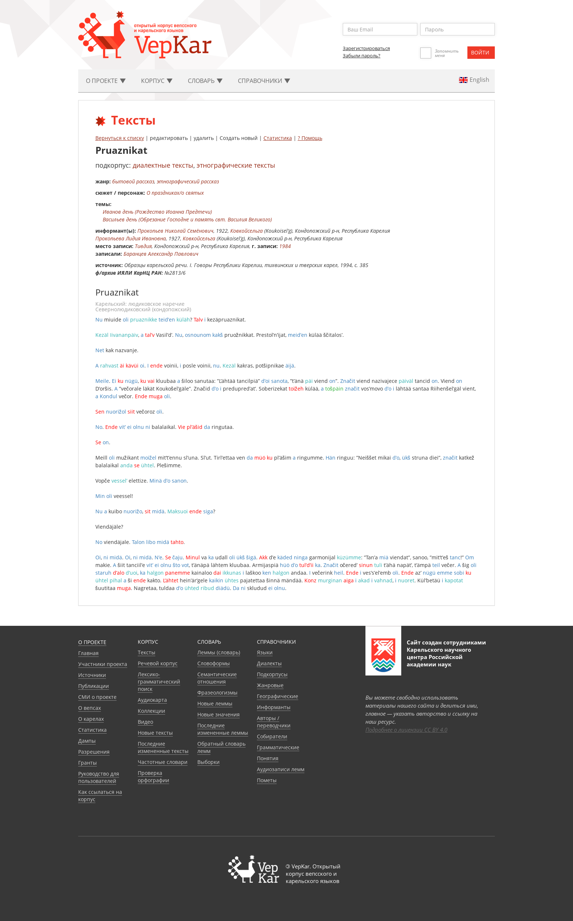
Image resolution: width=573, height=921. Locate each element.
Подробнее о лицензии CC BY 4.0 (406, 729)
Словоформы (213, 663)
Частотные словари (162, 761)
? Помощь (310, 137)
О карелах (91, 718)
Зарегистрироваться (366, 48)
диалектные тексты (163, 165)
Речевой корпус (158, 663)
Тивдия (143, 246)
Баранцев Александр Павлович (161, 253)
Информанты (274, 707)
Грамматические (278, 747)
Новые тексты (155, 732)
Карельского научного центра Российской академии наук (439, 657)
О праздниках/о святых (175, 192)
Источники (92, 674)
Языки (265, 652)
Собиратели (272, 736)
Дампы (87, 740)
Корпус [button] (156, 81)
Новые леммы (214, 703)
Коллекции (151, 710)
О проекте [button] (106, 81)
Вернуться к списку (119, 137)
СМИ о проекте (97, 696)
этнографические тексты (236, 165)
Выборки (208, 761)
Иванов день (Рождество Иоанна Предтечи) (157, 211)
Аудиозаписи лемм (280, 769)
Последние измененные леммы (222, 729)
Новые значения (218, 714)
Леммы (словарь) (218, 652)
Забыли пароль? (361, 55)
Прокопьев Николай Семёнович (175, 230)
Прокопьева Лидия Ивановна (130, 238)
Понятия (267, 758)
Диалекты (269, 663)
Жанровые (270, 685)
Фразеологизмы (217, 692)
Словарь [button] (205, 81)
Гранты (87, 762)
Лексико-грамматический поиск (159, 681)
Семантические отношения (217, 678)
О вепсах (89, 707)
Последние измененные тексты (163, 747)
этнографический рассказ (188, 181)
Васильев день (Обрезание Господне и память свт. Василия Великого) (187, 219)
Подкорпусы (272, 674)
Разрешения (94, 751)
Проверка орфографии (153, 776)
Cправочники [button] (264, 81)
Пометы (267, 780)
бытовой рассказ (133, 181)
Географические (277, 696)
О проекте (92, 642)
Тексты (146, 652)
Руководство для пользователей (98, 777)
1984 (285, 246)
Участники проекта (102, 664)
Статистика (277, 137)
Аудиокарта (152, 699)
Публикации (93, 685)
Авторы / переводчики (274, 722)
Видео (145, 721)
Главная (88, 653)
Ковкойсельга (246, 230)
